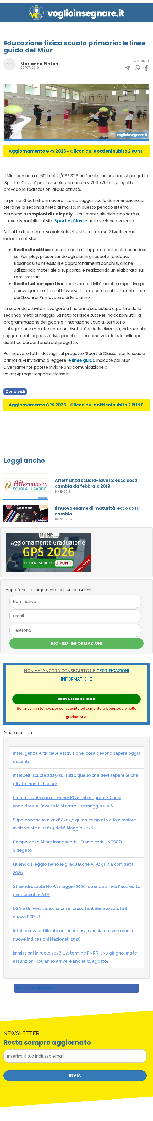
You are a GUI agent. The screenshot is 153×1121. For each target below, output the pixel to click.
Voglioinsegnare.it (34, 988)
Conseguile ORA (76, 699)
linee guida (83, 360)
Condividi (15, 391)
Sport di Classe (70, 221)
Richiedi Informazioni (76, 643)
